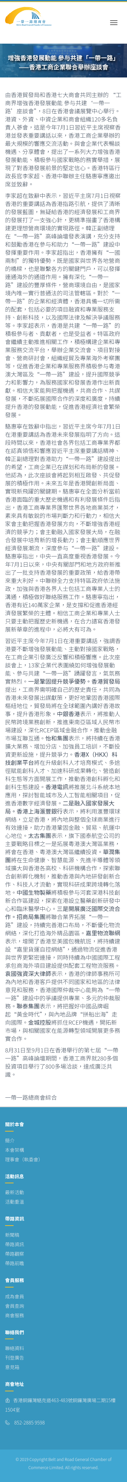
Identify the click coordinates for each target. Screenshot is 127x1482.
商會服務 (14, 1315)
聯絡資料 (14, 1348)
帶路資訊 (14, 1244)
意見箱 (12, 1367)
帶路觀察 (14, 1253)
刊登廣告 (14, 1357)
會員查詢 (14, 1305)
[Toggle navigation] (114, 16)
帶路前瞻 (14, 1263)
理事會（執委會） (24, 1159)
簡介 (10, 1140)
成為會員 (14, 1296)
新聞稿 (12, 1234)
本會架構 (14, 1149)
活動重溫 (14, 1201)
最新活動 (14, 1192)
